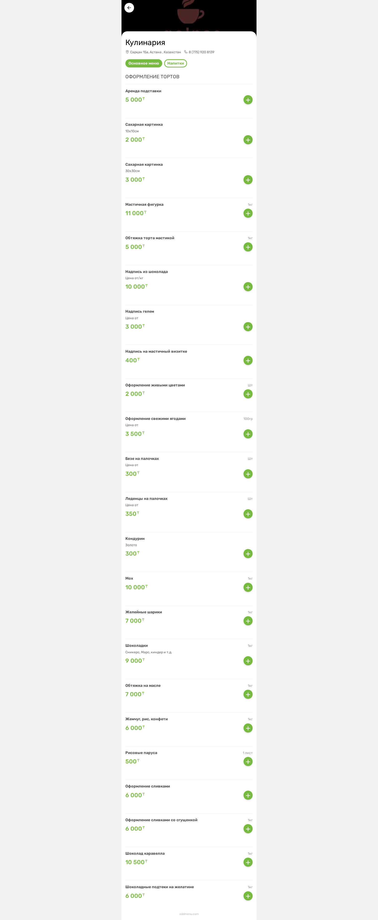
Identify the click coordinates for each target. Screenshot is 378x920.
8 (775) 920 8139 (201, 52)
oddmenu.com (189, 914)
